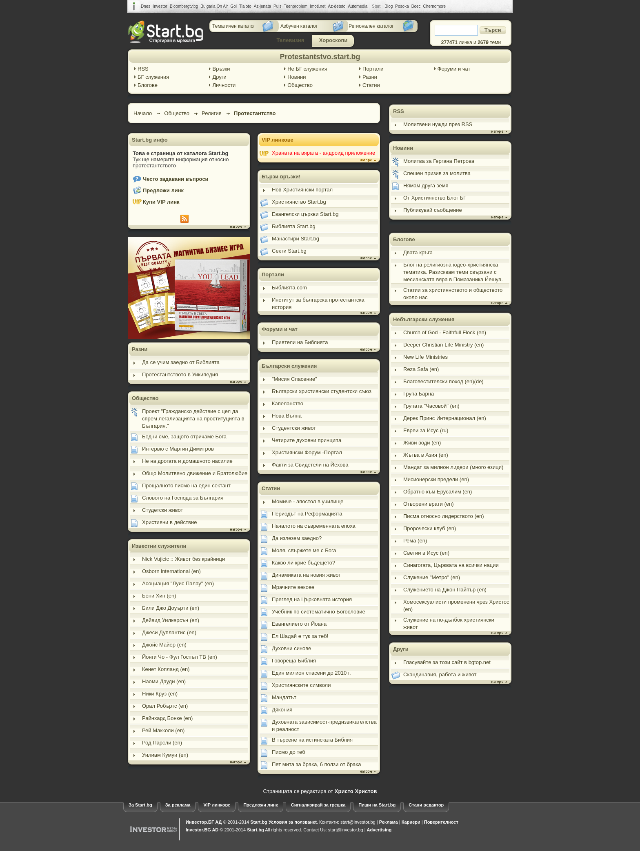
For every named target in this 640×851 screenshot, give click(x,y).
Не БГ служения (307, 69)
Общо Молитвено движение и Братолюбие (194, 473)
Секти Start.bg (289, 251)
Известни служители (159, 546)
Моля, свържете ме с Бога (304, 550)
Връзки (221, 69)
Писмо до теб (288, 752)
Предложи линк (163, 190)
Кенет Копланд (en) (166, 669)
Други (219, 77)
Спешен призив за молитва (437, 173)
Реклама (388, 822)
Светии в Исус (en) (426, 553)
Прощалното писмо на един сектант (186, 485)
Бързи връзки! (281, 176)
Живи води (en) (422, 443)
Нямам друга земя (426, 185)
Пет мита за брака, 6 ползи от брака (316, 764)
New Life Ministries (425, 357)
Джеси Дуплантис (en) (169, 632)
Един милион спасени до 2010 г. (311, 673)
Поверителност (441, 822)
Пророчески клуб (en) (429, 528)
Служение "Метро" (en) (431, 577)
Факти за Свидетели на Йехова (310, 465)
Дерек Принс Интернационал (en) (444, 418)
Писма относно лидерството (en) (443, 516)
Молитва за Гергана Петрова (438, 161)
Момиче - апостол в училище (308, 501)
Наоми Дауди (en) (164, 681)
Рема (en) (415, 541)
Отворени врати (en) (428, 504)
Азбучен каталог (299, 26)
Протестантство (255, 113)
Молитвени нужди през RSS (437, 124)
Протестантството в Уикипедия (180, 374)
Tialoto (245, 6)
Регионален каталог (371, 26)
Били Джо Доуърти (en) (170, 608)
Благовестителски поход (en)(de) (443, 381)
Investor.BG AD (202, 829)
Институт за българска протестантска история (318, 303)
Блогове (148, 85)
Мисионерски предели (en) (436, 479)
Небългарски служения (423, 319)
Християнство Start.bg (299, 202)
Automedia (357, 6)
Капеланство (287, 403)
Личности (224, 85)
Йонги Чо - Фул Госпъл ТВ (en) (179, 657)
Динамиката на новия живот (306, 575)
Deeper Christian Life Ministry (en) (443, 345)
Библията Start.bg (294, 226)
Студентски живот (294, 428)
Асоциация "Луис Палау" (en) (178, 583)
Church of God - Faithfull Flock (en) (444, 332)
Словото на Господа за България (182, 498)
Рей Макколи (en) (163, 730)
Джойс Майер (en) (164, 645)
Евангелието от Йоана (299, 624)
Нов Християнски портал (302, 190)
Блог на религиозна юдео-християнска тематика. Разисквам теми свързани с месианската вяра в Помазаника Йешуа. (453, 272)
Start (376, 6)
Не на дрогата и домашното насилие (187, 461)
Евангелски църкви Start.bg (305, 214)
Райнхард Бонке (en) (167, 718)
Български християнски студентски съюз (321, 391)
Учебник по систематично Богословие (318, 612)
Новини (296, 77)
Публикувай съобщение (432, 210)
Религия (212, 113)
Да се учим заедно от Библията (181, 362)
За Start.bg (140, 804)
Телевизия (290, 40)
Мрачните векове (293, 587)
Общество (300, 85)
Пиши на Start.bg (377, 804)
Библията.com (289, 287)
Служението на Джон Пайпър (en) (445, 590)
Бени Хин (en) (159, 596)
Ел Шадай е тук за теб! (300, 636)
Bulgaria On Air (214, 6)
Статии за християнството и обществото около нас (452, 293)
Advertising (379, 829)
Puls (277, 6)
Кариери (411, 822)
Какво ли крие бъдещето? (303, 563)
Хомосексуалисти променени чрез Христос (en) (456, 605)
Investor (160, 6)
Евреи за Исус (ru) (425, 430)
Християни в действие (169, 522)
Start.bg (258, 822)
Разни (369, 77)
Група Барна (418, 394)
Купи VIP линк (161, 202)
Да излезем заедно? (297, 538)
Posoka (402, 6)
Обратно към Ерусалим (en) (437, 492)
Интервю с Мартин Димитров (178, 449)
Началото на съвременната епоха (314, 526)
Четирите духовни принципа (306, 440)
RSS (143, 69)
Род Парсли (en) (162, 743)
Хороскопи (333, 40)
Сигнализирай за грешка (318, 804)
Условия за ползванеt (293, 822)
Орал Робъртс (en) (165, 706)
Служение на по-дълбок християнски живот (448, 623)
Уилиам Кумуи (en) (165, 755)
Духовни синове (291, 648)
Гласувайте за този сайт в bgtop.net (447, 662)
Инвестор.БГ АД (204, 822)
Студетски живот (162, 510)
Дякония (282, 710)
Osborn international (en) (171, 571)
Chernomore (434, 6)
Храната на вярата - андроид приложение (323, 153)
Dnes (145, 6)
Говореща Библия (294, 661)
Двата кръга (418, 252)
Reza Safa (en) (421, 369)
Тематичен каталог (233, 26)
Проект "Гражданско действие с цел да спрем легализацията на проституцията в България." (193, 418)
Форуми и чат (454, 69)
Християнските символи (301, 685)
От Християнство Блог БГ (434, 198)
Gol (234, 6)
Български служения (289, 366)
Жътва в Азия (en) (425, 455)
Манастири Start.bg (295, 239)
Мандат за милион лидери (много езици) (453, 467)
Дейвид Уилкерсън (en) (170, 620)
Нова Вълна (287, 416)
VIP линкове (277, 140)
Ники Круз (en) (160, 694)
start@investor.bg (358, 822)
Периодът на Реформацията (307, 514)
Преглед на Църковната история (312, 599)
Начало (142, 113)
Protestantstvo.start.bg (320, 57)
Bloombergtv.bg (184, 6)
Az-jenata (262, 6)
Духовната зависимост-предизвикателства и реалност (324, 725)
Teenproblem (295, 6)
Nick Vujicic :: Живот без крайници (183, 559)
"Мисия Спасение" (294, 379)
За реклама (178, 804)
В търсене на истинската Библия (312, 740)
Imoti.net (317, 6)
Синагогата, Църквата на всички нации (451, 565)
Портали (372, 69)
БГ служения (153, 77)
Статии (371, 85)
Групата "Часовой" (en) (431, 406)
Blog (388, 6)
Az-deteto (337, 6)
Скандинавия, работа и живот (439, 674)
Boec (416, 6)
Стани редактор (426, 804)
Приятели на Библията (300, 342)
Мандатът (284, 697)
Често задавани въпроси (176, 179)
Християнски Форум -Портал (307, 452)
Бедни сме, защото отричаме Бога (184, 436)
